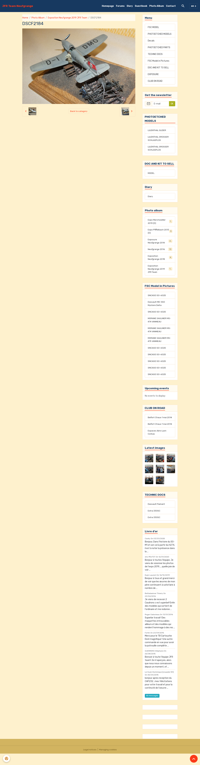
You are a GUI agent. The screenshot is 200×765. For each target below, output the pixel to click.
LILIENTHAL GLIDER (157, 130)
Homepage (108, 6)
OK (172, 103)
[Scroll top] (194, 759)
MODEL (151, 174)
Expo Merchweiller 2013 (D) (160, 223)
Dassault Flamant (157, 515)
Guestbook (141, 6)
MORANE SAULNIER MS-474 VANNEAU (159, 323)
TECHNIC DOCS (155, 54)
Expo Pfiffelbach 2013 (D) (160, 233)
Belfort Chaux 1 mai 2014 (158, 423)
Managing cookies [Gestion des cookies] (108, 761)
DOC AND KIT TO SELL (158, 67)
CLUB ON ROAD (155, 81)
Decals (151, 40)
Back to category (79, 111)
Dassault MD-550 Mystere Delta (156, 306)
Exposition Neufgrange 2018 (160, 259)
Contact (171, 6)
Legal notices (90, 761)
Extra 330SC (154, 522)
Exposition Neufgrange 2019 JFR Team (67, 17)
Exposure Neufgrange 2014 (160, 243)
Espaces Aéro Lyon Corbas (157, 443)
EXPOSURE (153, 74)
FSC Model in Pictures (158, 61)
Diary (130, 6)
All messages (152, 707)
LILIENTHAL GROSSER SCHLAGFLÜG (158, 139)
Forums (120, 6)
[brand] (17, 6)
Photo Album (156, 6)
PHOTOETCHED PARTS (159, 47)
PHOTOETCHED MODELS (159, 34)
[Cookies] (6, 758)
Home (25, 17)
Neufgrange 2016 (160, 250)
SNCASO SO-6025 (157, 297)
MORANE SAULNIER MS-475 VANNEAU (159, 343)
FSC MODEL (153, 27)
